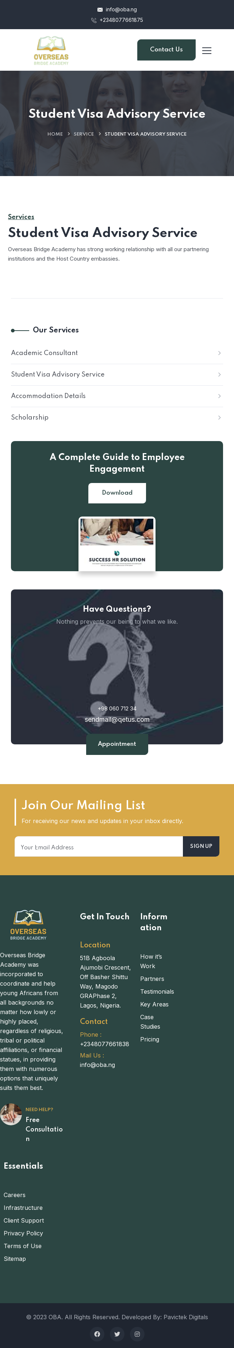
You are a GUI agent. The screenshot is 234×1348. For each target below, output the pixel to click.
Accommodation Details (48, 396)
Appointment (117, 744)
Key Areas (154, 1004)
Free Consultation (44, 1129)
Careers (15, 1195)
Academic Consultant (44, 353)
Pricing (149, 1039)
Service (84, 134)
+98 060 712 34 (117, 708)
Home (55, 134)
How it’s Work (151, 961)
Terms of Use (23, 1246)
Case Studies (150, 1021)
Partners (152, 978)
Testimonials (156, 991)
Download (117, 493)
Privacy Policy (23, 1233)
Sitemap (15, 1258)
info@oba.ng (117, 9)
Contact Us (166, 50)
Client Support (24, 1220)
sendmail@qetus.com (117, 719)
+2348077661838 (104, 1044)
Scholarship (30, 417)
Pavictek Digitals (186, 1317)
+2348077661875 (117, 20)
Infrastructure (23, 1207)
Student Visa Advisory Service (57, 374)
